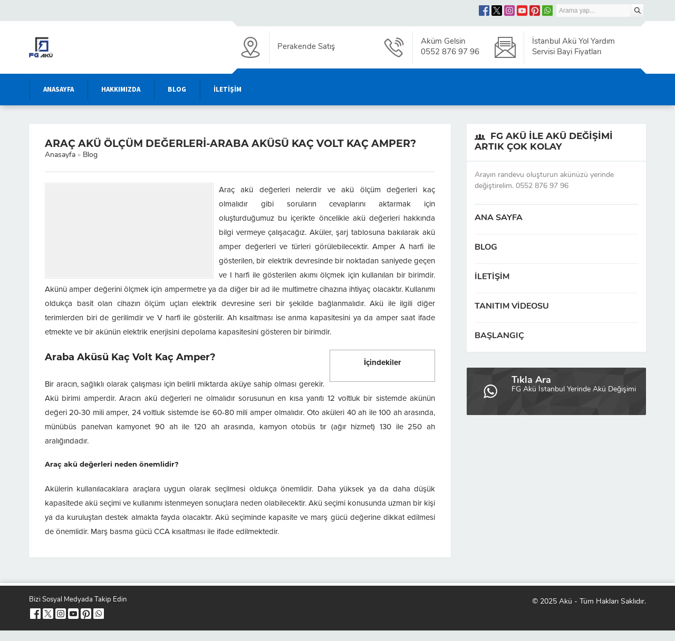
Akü (565, 602)
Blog (90, 155)
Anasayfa (60, 155)
